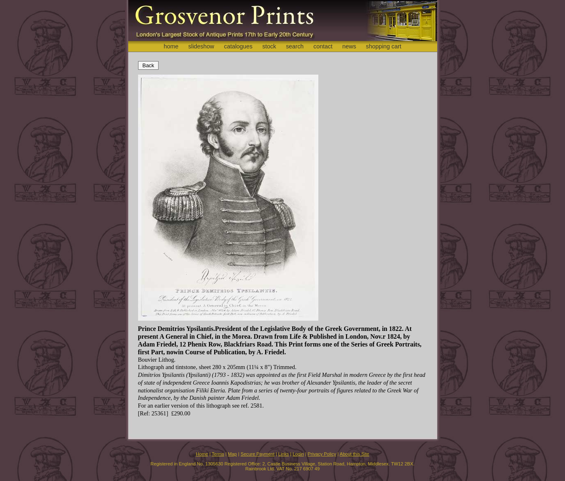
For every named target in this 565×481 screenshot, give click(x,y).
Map (232, 453)
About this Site (354, 453)
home (170, 46)
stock (269, 46)
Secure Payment (258, 453)
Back (148, 65)
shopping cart (383, 46)
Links (283, 453)
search (295, 46)
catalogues (238, 46)
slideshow (201, 46)
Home (202, 453)
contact (322, 46)
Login (298, 453)
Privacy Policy (322, 453)
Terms (218, 453)
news (349, 46)
